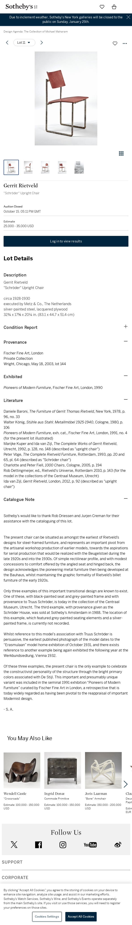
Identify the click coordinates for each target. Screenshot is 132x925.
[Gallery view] (121, 153)
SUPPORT (12, 862)
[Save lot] (115, 43)
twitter (14, 844)
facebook (38, 844)
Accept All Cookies (81, 917)
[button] (66, 98)
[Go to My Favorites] (102, 6)
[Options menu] (24, 42)
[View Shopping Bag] (114, 6)
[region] (66, 904)
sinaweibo (118, 844)
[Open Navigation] (126, 6)
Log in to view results (66, 241)
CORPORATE (15, 877)
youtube (90, 844)
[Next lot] (41, 42)
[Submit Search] (90, 6)
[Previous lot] (7, 42)
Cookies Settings (47, 917)
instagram (63, 844)
